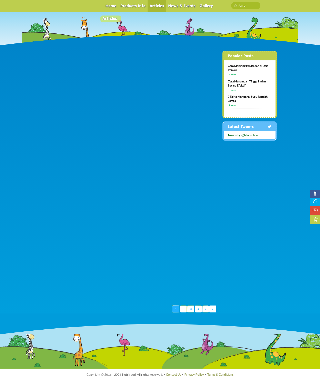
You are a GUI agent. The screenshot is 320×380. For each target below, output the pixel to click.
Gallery (206, 6)
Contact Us (173, 374)
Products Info (133, 6)
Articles (157, 6)
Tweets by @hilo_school (243, 135)
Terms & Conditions (220, 374)
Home (111, 6)
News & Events (182, 6)
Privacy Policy (194, 374)
